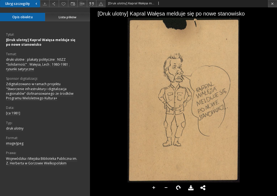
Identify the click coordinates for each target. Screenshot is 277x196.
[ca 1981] (13, 113)
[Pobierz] (44, 3)
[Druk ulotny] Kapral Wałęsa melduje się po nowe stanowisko (40, 42)
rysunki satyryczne (20, 69)
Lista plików (67, 17)
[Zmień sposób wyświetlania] (72, 3)
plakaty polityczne (41, 59)
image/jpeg (14, 143)
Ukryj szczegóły (21, 3)
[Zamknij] (272, 3)
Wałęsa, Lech (39, 64)
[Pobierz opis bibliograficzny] (82, 4)
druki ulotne (15, 59)
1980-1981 (60, 64)
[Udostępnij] (54, 3)
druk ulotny (14, 128)
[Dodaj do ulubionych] (63, 3)
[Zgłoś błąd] (101, 3)
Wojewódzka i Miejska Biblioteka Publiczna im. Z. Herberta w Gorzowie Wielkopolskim (41, 161)
